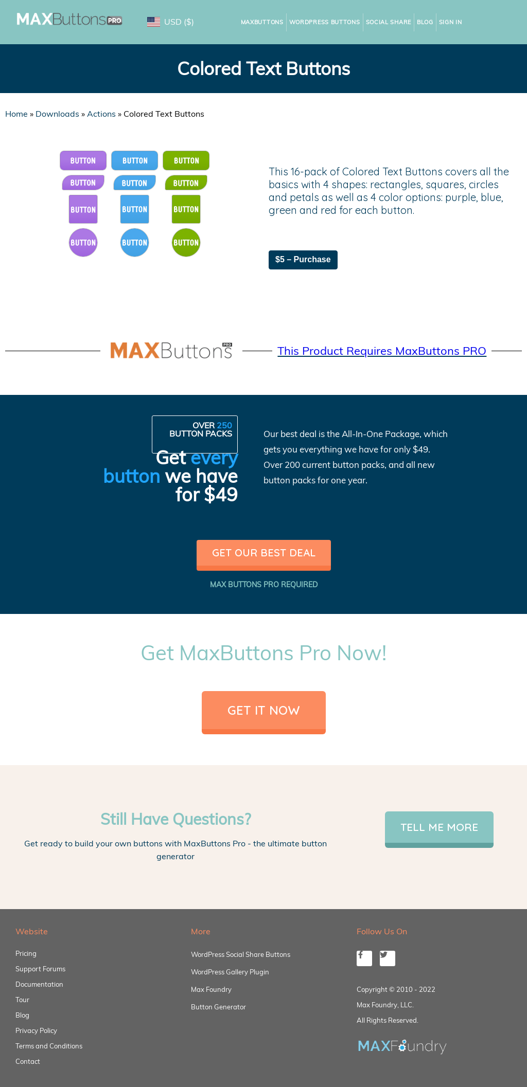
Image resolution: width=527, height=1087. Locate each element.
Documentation (39, 984)
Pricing (26, 953)
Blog (425, 22)
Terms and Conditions (48, 1046)
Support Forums (40, 969)
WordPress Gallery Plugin (230, 972)
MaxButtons (262, 22)
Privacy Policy (36, 1030)
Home (16, 113)
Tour (22, 999)
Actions (101, 113)
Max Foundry (211, 989)
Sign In (450, 22)
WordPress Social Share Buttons (240, 954)
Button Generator (218, 1007)
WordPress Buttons (324, 22)
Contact (27, 1061)
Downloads (57, 113)
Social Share (388, 22)
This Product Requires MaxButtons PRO (381, 350)
